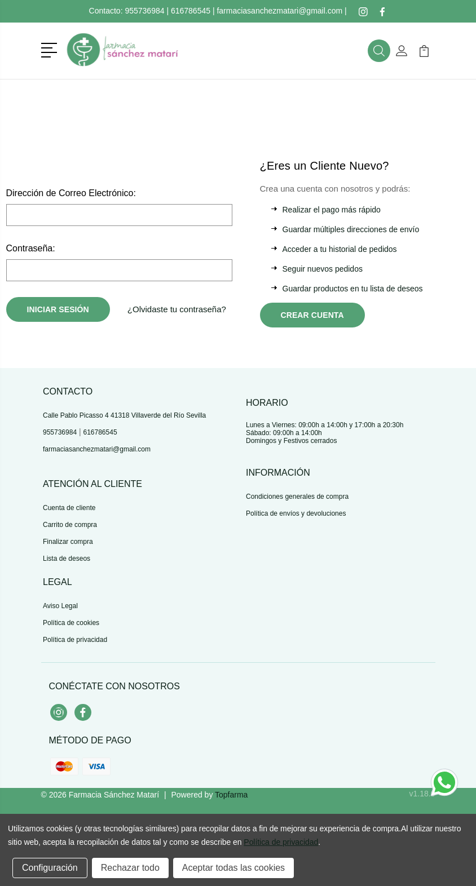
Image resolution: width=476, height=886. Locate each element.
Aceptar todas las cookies (233, 867)
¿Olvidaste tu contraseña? (176, 309)
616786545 (190, 10)
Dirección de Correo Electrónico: (71, 193)
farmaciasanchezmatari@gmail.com (279, 10)
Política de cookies (71, 623)
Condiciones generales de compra (297, 496)
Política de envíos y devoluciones (296, 513)
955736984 (144, 10)
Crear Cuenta (312, 315)
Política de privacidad (75, 640)
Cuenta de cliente (69, 508)
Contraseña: (30, 248)
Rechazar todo (130, 867)
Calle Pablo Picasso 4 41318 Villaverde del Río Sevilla (124, 415)
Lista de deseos (66, 558)
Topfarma (231, 794)
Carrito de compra (70, 525)
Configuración (50, 867)
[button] (51, 49)
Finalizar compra (68, 542)
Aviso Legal (60, 606)
